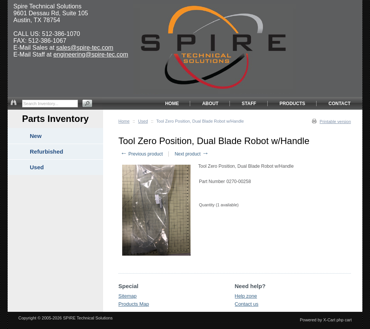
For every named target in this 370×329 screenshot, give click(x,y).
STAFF (249, 103)
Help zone (246, 296)
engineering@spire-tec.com (90, 54)
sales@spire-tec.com (84, 47)
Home (123, 121)
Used (143, 121)
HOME (172, 103)
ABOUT (210, 103)
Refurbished (46, 151)
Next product (191, 154)
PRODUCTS (292, 103)
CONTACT (339, 103)
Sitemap (127, 296)
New (36, 136)
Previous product (141, 154)
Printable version (335, 121)
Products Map (133, 304)
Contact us (247, 304)
